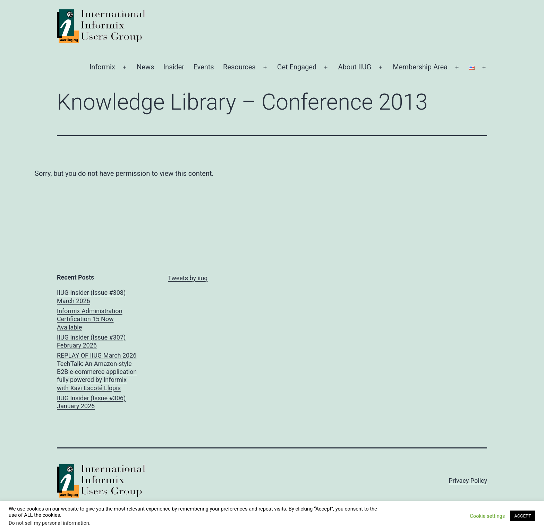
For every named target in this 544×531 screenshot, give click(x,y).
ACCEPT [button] (522, 516)
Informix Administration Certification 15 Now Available (89, 319)
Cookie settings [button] (487, 516)
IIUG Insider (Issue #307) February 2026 (91, 341)
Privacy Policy (468, 480)
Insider (173, 67)
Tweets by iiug (187, 278)
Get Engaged (296, 67)
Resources (239, 67)
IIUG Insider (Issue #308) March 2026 (91, 296)
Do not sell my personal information (49, 523)
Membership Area (420, 67)
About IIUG (354, 67)
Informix (102, 67)
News (145, 67)
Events (203, 67)
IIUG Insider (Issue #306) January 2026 (91, 402)
